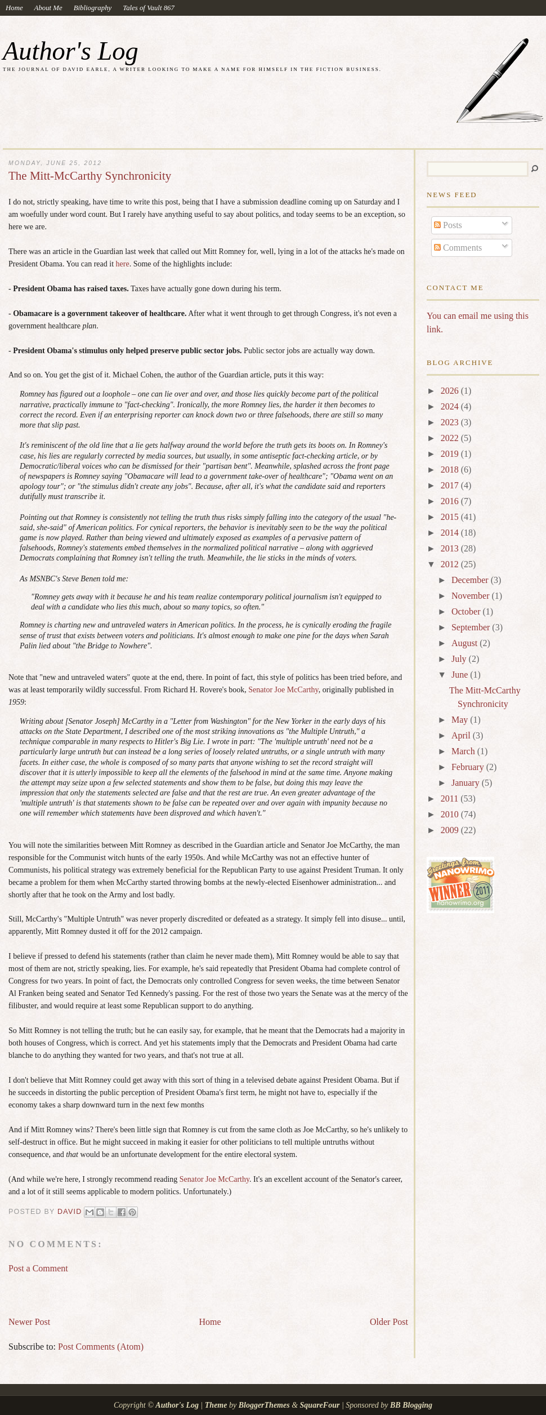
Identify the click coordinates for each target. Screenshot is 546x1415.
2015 (451, 517)
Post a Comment (38, 1268)
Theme (216, 1405)
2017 (451, 485)
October (467, 611)
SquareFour (320, 1405)
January (466, 782)
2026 (451, 390)
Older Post (389, 1322)
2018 (451, 469)
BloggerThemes (264, 1405)
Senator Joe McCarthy (283, 690)
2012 (451, 564)
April (462, 735)
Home (14, 8)
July (460, 659)
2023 (451, 422)
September (471, 627)
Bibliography (93, 8)
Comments (458, 247)
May (460, 719)
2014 (451, 532)
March (464, 751)
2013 (451, 548)
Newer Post (29, 1322)
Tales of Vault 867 (148, 8)
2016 (451, 501)
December (471, 580)
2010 (451, 814)
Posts (448, 225)
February (468, 767)
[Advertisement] (140, 1290)
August (465, 643)
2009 (451, 830)
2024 (451, 406)
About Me (48, 8)
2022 (451, 438)
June (460, 674)
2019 (451, 454)
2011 (450, 798)
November (471, 595)
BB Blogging (411, 1405)
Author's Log (70, 51)
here (122, 264)
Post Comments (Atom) (101, 1346)
